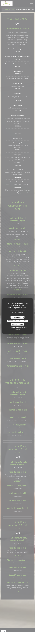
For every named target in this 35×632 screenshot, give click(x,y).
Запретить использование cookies (17, 321)
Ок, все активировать (18, 317)
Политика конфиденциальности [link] (18, 327)
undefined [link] (18, 329)
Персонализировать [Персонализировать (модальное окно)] (17, 324)
